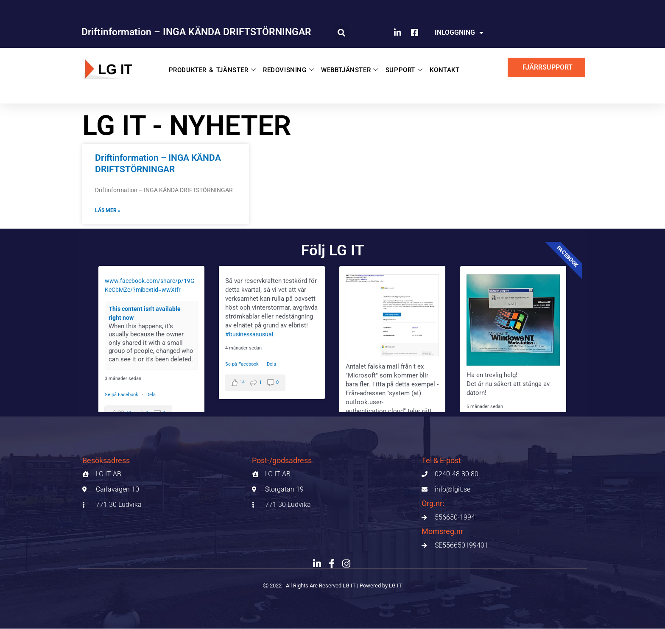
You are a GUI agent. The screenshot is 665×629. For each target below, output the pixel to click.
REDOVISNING (288, 67)
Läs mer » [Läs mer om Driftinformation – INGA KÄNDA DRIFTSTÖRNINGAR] (107, 211)
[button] (341, 32)
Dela (151, 395)
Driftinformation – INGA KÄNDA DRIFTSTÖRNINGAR (196, 32)
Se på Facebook (122, 395)
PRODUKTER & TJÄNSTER (216, 67)
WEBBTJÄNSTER (346, 67)
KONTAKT (436, 67)
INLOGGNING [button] (459, 32)
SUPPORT (398, 67)
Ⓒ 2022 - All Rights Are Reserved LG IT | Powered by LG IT (332, 585)
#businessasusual (251, 334)
